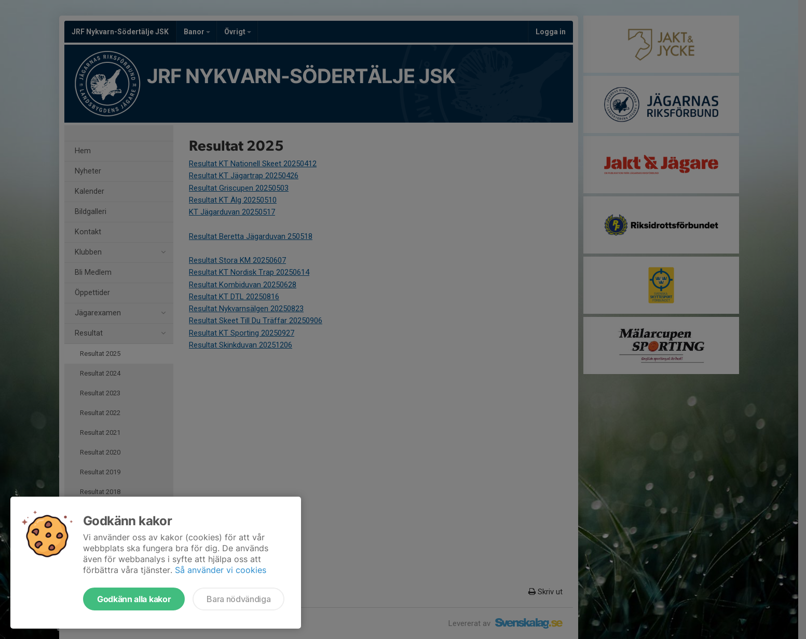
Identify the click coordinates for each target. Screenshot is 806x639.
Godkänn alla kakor (134, 599)
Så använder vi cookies (220, 570)
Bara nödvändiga (238, 599)
